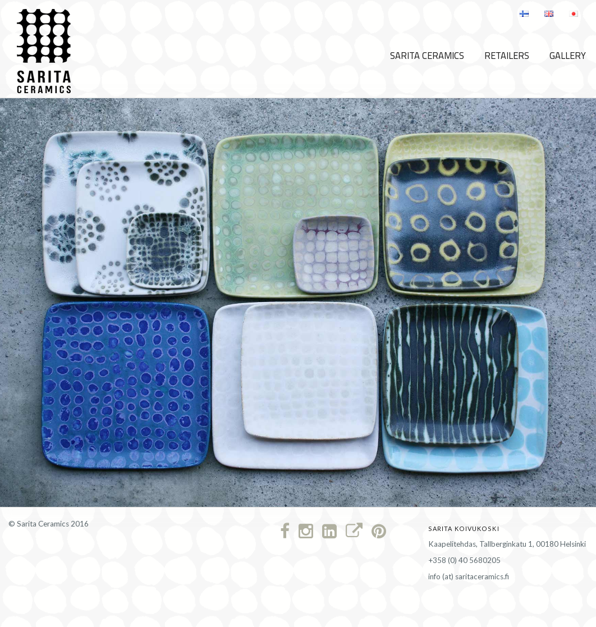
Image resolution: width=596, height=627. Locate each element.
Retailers (506, 55)
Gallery (567, 55)
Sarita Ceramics (427, 55)
